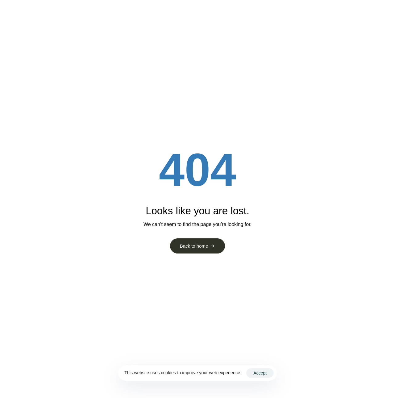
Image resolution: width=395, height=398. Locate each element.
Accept (260, 373)
